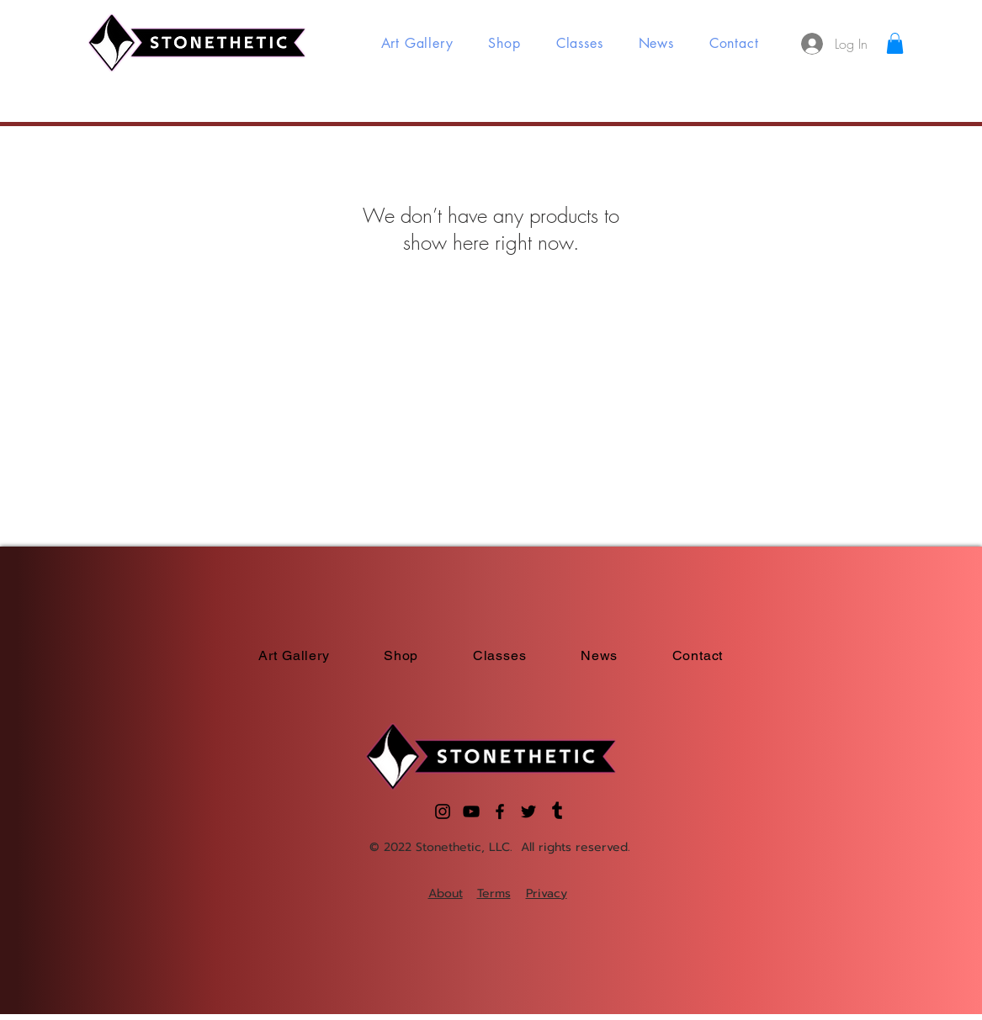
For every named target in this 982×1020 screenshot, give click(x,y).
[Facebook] (500, 811)
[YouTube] (471, 811)
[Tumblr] (557, 811)
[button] (895, 43)
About (445, 893)
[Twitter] (528, 811)
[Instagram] (443, 811)
